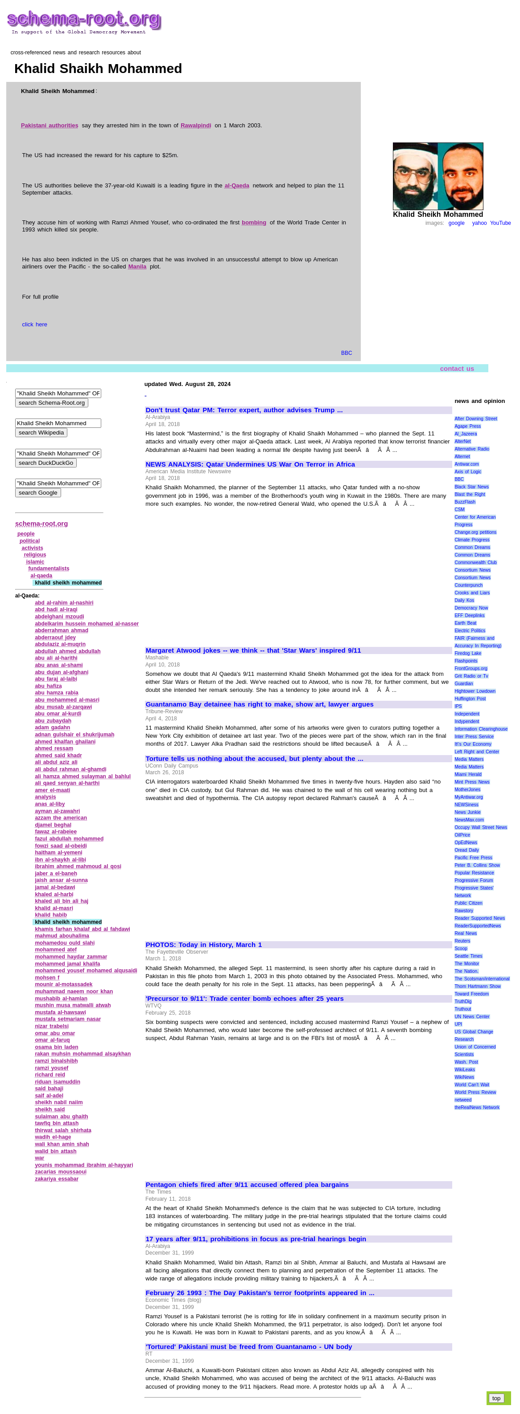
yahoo (479, 223)
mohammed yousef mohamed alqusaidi (86, 970)
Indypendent (466, 721)
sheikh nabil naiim (59, 1102)
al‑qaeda (42, 576)
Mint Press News (471, 782)
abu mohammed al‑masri (67, 700)
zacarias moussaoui (61, 1172)
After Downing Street (475, 418)
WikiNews (464, 1077)
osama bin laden (56, 1047)
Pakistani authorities (49, 125)
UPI (458, 1024)
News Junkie (467, 812)
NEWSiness (466, 804)
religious (35, 555)
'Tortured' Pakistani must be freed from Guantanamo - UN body (249, 1346)
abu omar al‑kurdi (58, 714)
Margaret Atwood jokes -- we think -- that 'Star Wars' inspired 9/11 (253, 650)
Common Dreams (472, 547)
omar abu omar (55, 1033)
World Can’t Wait (471, 1084)
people (26, 534)
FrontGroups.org (470, 668)
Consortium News (472, 570)
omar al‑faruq (52, 1040)
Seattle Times (468, 956)
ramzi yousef (51, 1068)
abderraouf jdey (55, 637)
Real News (465, 933)
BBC (346, 353)
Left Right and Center (476, 751)
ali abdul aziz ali (56, 762)
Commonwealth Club (475, 562)
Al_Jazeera (465, 433)
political (30, 541)
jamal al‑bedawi (55, 887)
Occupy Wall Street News (480, 827)
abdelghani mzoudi (59, 617)
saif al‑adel (49, 1096)
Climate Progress (471, 539)
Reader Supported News (479, 918)
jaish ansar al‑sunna (61, 880)
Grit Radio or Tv (471, 676)
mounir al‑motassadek (63, 984)
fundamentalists (49, 568)
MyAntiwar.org (468, 797)
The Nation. (466, 971)
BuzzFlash (464, 502)
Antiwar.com (466, 464)
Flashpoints (465, 660)
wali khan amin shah (62, 1144)
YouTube (500, 223)
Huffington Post (470, 698)
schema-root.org (41, 523)
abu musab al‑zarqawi (63, 707)
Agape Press (467, 426)
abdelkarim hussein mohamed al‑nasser (87, 624)
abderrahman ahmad (61, 630)
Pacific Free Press (473, 857)
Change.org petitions (475, 532)
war (39, 1158)
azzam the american (61, 818)
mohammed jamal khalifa (67, 964)
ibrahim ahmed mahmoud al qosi (78, 866)
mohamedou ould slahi (65, 943)
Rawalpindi (196, 125)
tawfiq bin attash (56, 1123)
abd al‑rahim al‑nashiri (64, 603)
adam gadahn (52, 727)
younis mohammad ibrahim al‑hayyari (84, 1165)
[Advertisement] (221, 573)
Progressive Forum (473, 880)
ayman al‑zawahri (57, 811)
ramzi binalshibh (56, 1061)
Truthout (462, 1009)
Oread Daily (466, 850)
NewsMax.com (469, 819)
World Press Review (475, 1092)
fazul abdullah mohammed (69, 839)
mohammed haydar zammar (71, 957)
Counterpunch (468, 585)
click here (35, 324)
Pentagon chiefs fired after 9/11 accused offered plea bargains (247, 1184)
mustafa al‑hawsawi (60, 1012)
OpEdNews (465, 842)
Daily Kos (464, 600)
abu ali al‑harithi (56, 658)
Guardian (463, 683)
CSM (459, 509)
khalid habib (51, 915)
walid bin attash (55, 1151)
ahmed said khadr (58, 755)
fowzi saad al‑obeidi (61, 846)
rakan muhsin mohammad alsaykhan (83, 1054)
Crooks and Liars (472, 592)
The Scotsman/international (481, 978)
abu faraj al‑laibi (56, 679)
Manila (137, 266)
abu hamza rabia (56, 693)
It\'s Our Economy (472, 744)
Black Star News (471, 486)
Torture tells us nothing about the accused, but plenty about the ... (254, 758)
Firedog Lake (467, 653)
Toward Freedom (471, 993)
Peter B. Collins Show (477, 865)
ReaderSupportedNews (477, 925)
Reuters (462, 941)
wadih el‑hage (53, 1137)
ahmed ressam (54, 748)
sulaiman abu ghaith (61, 1116)
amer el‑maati (52, 790)
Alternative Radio (471, 449)
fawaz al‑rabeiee (56, 832)
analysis (45, 797)
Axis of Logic (467, 471)
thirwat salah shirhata (63, 1130)
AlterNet (462, 441)
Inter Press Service (474, 736)
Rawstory (463, 910)
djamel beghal (53, 825)
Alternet (462, 456)
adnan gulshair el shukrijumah (74, 734)
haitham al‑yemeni (58, 852)
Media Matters (468, 759)
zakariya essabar (56, 1179)
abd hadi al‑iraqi (56, 609)
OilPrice (462, 835)
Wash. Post (466, 1062)
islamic (35, 562)
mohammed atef (56, 950)
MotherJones (467, 789)
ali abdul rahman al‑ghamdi (70, 769)
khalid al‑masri (54, 908)
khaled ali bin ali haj (61, 901)
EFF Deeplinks (469, 615)
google (457, 223)
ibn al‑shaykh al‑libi (60, 860)
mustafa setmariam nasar (68, 1019)
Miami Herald (468, 774)
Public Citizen (468, 903)
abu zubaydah (53, 721)
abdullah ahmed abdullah (67, 651)
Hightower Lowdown (474, 691)
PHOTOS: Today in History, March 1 (204, 944)
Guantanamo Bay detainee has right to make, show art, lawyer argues (260, 704)
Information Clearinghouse (481, 729)
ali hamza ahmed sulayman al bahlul (83, 776)
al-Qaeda (237, 185)
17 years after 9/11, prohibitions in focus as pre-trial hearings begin (256, 1239)
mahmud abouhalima (62, 936)
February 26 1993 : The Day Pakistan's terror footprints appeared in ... (260, 1292)
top (496, 1398)
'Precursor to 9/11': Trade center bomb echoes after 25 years (245, 998)
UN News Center (471, 1016)
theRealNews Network (476, 1107)
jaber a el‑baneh (56, 873)
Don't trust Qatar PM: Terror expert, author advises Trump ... (244, 410)
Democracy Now (471, 607)
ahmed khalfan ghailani (65, 742)
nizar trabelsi (52, 1026)
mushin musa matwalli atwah (73, 1005)
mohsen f (47, 978)
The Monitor (466, 963)
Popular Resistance (474, 872)
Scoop (460, 948)
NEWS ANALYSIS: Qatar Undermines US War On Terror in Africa (250, 464)
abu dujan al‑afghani (61, 672)
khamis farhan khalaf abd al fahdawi (82, 929)
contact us (457, 368)
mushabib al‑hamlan (61, 998)
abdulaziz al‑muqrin (60, 644)
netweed (462, 1099)
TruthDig (462, 1001)
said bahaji (49, 1088)
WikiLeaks (464, 1069)
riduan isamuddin (57, 1082)
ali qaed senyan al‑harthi (67, 783)
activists (32, 548)
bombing (254, 222)
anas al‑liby (50, 804)
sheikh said (50, 1109)
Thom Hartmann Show (477, 986)
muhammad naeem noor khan (74, 991)
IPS (458, 706)
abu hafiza (48, 686)
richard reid (50, 1075)
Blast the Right (469, 494)
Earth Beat (465, 623)
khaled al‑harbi (54, 894)
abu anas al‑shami (59, 665)
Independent (466, 713)
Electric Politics (469, 630)
